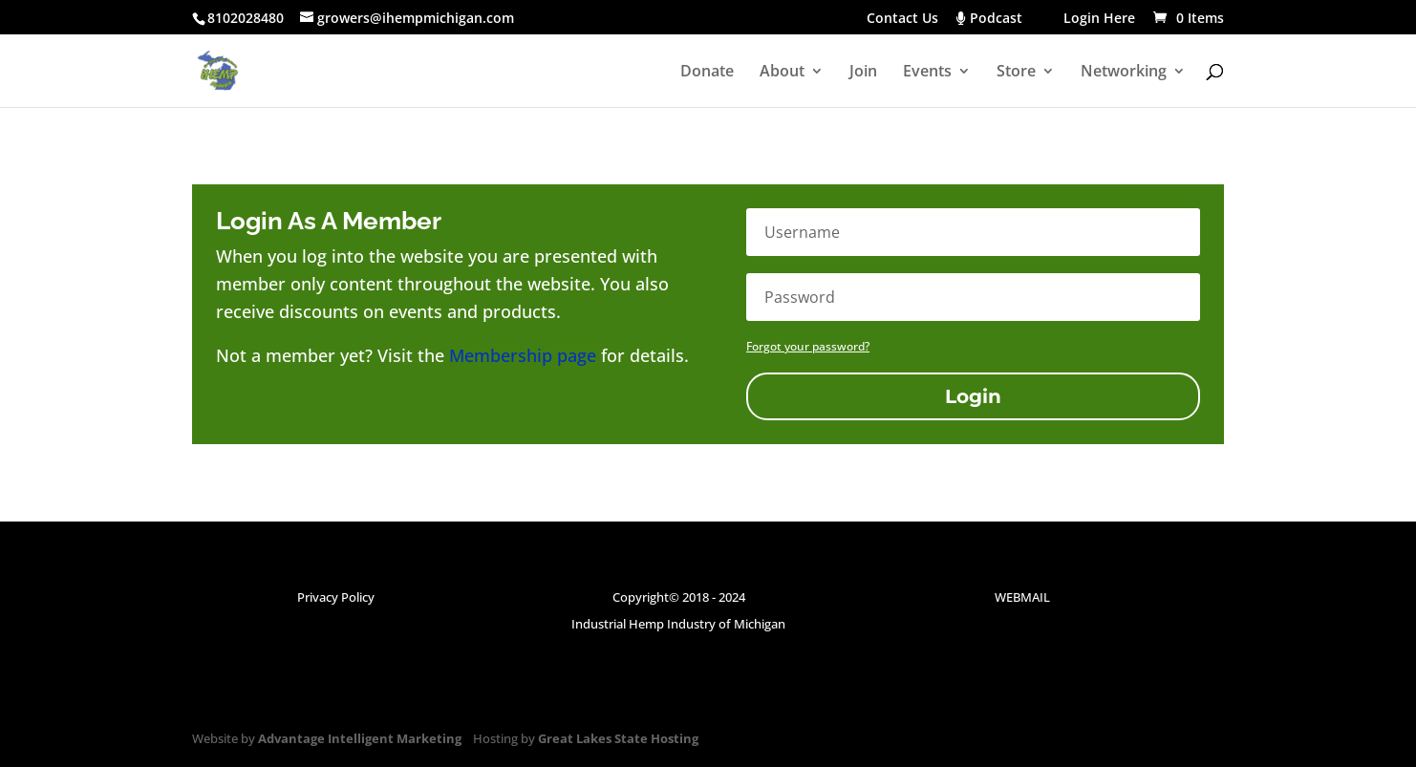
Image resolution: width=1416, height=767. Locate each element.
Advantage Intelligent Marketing (359, 738)
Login (973, 396)
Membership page (522, 355)
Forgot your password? (807, 346)
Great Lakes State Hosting (618, 738)
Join (863, 72)
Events (927, 72)
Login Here (1099, 19)
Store (1016, 72)
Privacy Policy (336, 597)
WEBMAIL (1022, 597)
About (782, 72)
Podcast (1000, 19)
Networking (1124, 72)
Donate (707, 72)
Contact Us (902, 19)
